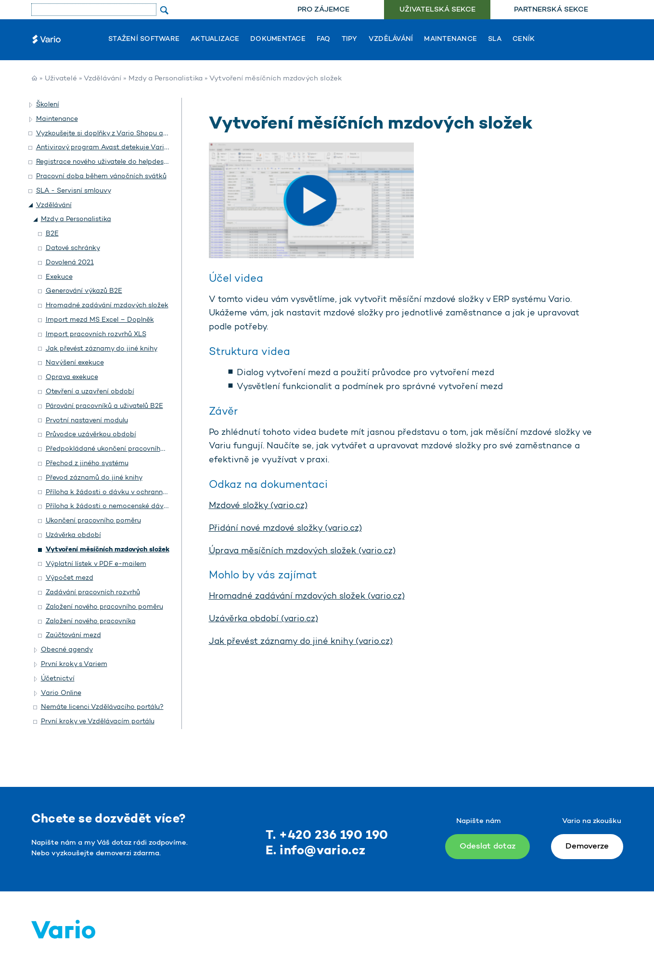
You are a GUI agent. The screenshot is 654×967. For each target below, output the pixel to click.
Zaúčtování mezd (73, 635)
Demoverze (587, 846)
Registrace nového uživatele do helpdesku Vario (113, 162)
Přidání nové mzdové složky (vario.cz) (285, 528)
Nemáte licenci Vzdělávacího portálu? (102, 707)
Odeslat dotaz (487, 846)
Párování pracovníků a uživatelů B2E (104, 406)
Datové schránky (73, 248)
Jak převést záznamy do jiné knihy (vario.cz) (301, 642)
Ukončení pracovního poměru (93, 520)
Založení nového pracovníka (91, 621)
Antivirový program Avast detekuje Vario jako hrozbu (122, 147)
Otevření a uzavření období (90, 391)
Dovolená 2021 (70, 262)
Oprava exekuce (72, 377)
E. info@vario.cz (316, 851)
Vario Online (61, 693)
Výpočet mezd (69, 578)
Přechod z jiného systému (87, 463)
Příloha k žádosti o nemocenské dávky (108, 506)
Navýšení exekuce (75, 362)
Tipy (350, 39)
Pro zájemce (323, 9)
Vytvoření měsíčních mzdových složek (107, 549)
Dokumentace (278, 39)
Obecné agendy (67, 649)
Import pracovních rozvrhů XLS (96, 334)
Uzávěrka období (73, 535)
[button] (31, 105)
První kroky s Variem (74, 664)
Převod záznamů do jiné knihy (94, 478)
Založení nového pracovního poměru (104, 607)
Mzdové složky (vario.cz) (258, 506)
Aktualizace (215, 39)
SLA (494, 39)
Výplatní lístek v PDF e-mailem (96, 564)
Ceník (524, 39)
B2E (52, 233)
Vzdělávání (391, 39)
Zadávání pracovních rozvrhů (93, 592)
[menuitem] (323, 10)
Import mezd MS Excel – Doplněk (100, 320)
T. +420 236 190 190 (327, 836)
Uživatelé (61, 78)
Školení (47, 104)
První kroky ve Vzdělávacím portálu (97, 721)
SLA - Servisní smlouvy (73, 191)
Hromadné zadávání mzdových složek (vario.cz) (307, 596)
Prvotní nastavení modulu (87, 420)
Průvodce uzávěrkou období (91, 434)
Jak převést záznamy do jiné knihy (101, 349)
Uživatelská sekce (437, 9)
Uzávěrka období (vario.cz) (263, 619)
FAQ (324, 39)
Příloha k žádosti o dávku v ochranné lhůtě (115, 492)
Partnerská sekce (551, 9)
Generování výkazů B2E (84, 291)
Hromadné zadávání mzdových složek (107, 305)
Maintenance (450, 39)
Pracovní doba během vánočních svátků (101, 176)
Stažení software (144, 39)
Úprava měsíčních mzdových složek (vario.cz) (302, 551)
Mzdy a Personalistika (165, 78)
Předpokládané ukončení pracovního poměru (119, 449)
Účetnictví (58, 678)
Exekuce (59, 277)
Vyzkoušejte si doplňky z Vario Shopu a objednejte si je (125, 133)
